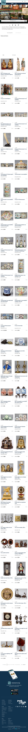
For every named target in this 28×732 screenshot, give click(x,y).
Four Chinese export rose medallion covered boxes (6, 124)
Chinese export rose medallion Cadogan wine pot (21, 301)
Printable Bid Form (4, 708)
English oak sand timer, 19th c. (7, 577)
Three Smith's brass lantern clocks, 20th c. (6, 477)
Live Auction (4, 10)
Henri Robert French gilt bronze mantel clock (6, 503)
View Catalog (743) (13, 20)
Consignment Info (10, 707)
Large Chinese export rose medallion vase (20, 276)
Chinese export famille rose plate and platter (20, 225)
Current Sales (3, 701)
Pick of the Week (4, 722)
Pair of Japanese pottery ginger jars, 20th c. (6, 402)
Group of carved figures (5, 98)
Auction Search (4, 703)
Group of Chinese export (20, 199)
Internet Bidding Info (4, 710)
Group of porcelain (18, 325)
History (9, 719)
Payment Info (3, 711)
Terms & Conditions (3, 716)
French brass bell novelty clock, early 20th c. (20, 452)
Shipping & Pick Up (4, 712)
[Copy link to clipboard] (9, 25)
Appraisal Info (10, 701)
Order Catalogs (4, 704)
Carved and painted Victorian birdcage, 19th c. (7, 452)
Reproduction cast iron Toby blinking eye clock (20, 578)
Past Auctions (3, 702)
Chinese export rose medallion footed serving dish (7, 225)
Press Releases (4, 720)
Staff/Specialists (10, 720)
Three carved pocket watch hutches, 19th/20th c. (20, 553)
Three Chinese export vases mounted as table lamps (20, 250)
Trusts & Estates (10, 703)
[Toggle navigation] (25, 1)
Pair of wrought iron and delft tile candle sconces (21, 402)
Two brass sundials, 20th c (20, 527)
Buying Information (4, 707)
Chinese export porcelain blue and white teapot (7, 301)
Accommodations (10, 722)
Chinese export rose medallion (21, 174)
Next (24, 664)
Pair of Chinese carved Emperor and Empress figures (7, 74)
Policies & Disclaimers (3, 714)
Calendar (3, 719)
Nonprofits (9, 702)
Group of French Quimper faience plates (20, 427)
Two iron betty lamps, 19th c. (20, 603)
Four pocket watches (5, 552)
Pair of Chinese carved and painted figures (20, 74)
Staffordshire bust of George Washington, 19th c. (6, 377)
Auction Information (18, 32)
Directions (9, 721)
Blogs (2, 721)
